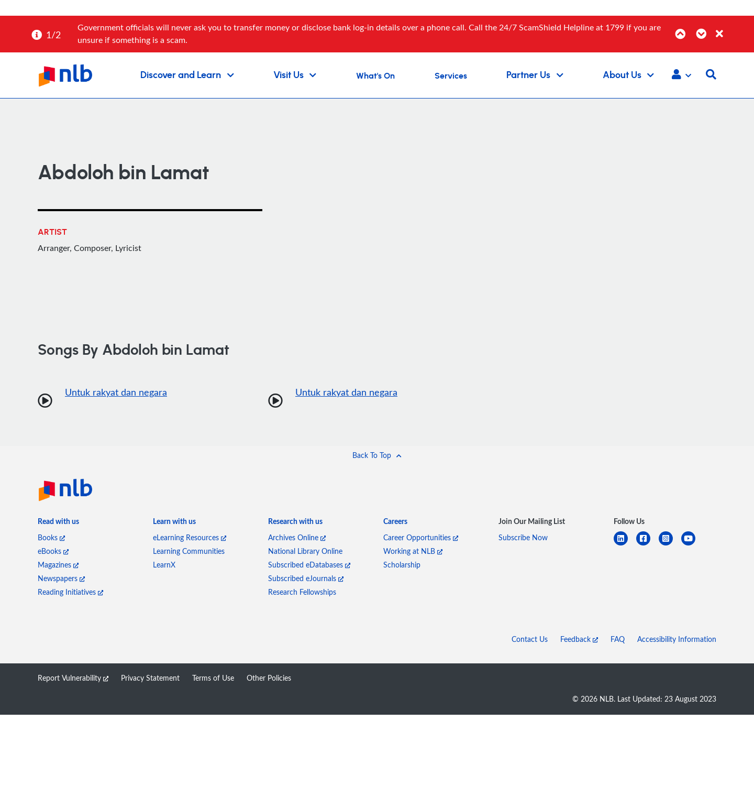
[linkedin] (625, 544)
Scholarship (401, 565)
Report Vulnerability (73, 678)
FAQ (618, 639)
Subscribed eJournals (305, 578)
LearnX (164, 565)
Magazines (58, 565)
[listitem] (58, 523)
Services (451, 76)
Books (51, 537)
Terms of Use (213, 678)
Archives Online (297, 537)
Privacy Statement (150, 678)
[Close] (733, 28)
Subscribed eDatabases (309, 565)
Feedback (579, 639)
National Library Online (305, 551)
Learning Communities (189, 551)
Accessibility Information (676, 639)
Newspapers (61, 578)
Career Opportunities (420, 537)
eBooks (53, 551)
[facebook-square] (647, 544)
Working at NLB (412, 551)
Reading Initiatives (70, 592)
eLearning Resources (189, 537)
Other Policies (269, 678)
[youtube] (692, 544)
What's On (375, 76)
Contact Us (530, 639)
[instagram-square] (670, 544)
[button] (681, 75)
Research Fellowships (302, 592)
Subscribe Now (523, 537)
